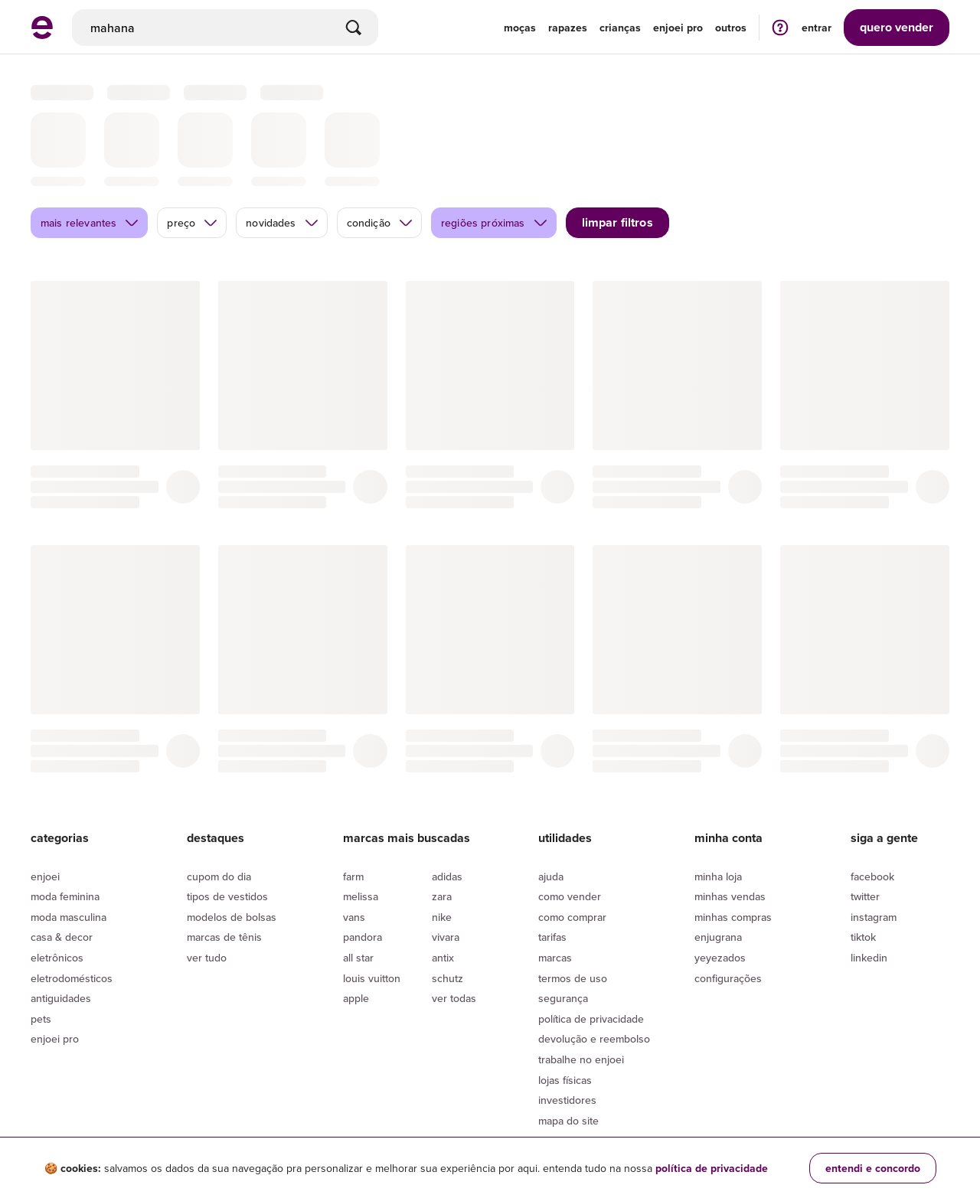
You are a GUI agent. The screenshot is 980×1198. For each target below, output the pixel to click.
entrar (816, 27)
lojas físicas (565, 1003)
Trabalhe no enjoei (581, 983)
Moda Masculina (68, 840)
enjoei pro (678, 27)
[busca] (225, 27)
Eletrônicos (57, 881)
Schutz (447, 901)
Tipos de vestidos (227, 820)
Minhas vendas (730, 820)
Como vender (569, 820)
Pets (41, 942)
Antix (443, 881)
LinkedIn (869, 881)
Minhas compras (733, 840)
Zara (442, 820)
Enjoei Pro (55, 962)
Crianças (620, 27)
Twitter (865, 820)
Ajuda (551, 800)
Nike (442, 840)
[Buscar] (354, 27)
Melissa (360, 820)
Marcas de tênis (224, 860)
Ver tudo (207, 881)
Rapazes (567, 27)
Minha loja (718, 800)
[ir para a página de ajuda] (780, 27)
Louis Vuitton (371, 901)
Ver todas (454, 921)
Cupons (555, 1064)
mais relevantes (90, 146)
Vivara (445, 860)
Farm (353, 800)
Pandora (362, 860)
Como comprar (572, 840)
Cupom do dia (219, 800)
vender (896, 27)
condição (380, 146)
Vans (354, 840)
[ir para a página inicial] (42, 34)
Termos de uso (572, 901)
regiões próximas (494, 146)
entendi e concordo (872, 1168)
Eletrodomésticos (72, 901)
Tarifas (552, 860)
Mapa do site (568, 1044)
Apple (356, 921)
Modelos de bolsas (231, 840)
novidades (282, 146)
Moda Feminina (65, 820)
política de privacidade (711, 1168)
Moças (520, 27)
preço (192, 146)
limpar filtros (617, 146)
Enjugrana (718, 860)
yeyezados (720, 881)
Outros (730, 27)
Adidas (447, 800)
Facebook (872, 800)
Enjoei (45, 800)
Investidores (567, 1023)
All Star (358, 881)
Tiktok (863, 860)
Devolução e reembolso (594, 962)
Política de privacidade (591, 942)
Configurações (728, 901)
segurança (563, 921)
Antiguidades (61, 921)
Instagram (874, 840)
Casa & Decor (62, 860)
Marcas (555, 881)
